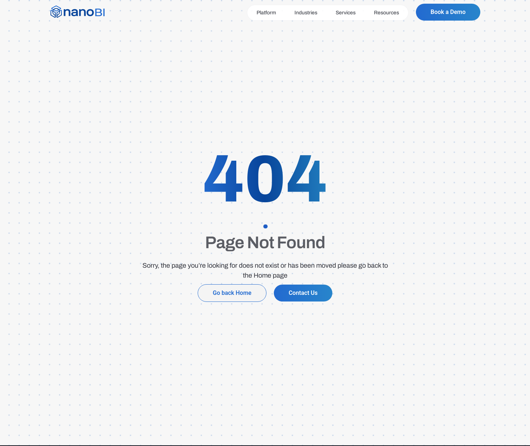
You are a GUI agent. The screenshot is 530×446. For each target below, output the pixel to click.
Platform (266, 12)
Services (346, 12)
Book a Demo (448, 11)
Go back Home (232, 292)
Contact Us (303, 292)
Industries (305, 12)
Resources (386, 12)
